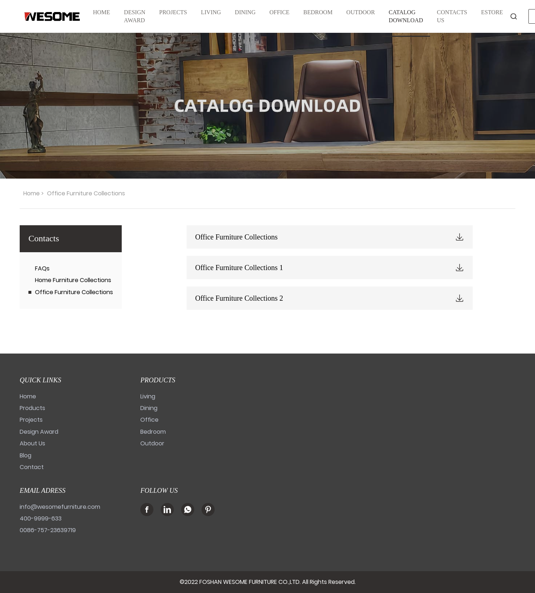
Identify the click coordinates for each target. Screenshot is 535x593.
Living (147, 396)
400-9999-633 (41, 518)
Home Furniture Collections (73, 280)
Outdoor (152, 443)
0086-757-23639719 (48, 530)
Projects (31, 420)
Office (149, 420)
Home (31, 193)
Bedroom (153, 432)
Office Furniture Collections (74, 292)
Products (32, 408)
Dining (148, 408)
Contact (32, 467)
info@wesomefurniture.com (60, 507)
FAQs (42, 268)
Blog (25, 455)
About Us (32, 443)
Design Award (39, 432)
